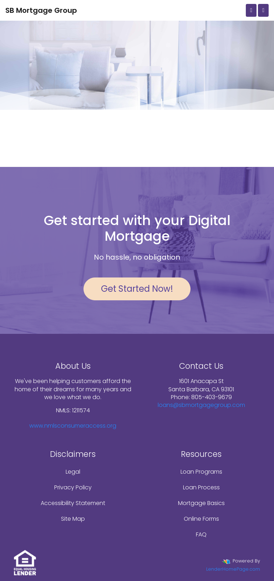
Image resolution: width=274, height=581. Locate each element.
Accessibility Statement (73, 503)
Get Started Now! (137, 289)
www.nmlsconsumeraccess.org (72, 426)
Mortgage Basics (201, 503)
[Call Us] (251, 10)
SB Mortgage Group (41, 10)
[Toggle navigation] (263, 10)
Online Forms (201, 519)
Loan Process (201, 487)
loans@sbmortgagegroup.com (201, 405)
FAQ (201, 534)
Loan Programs (201, 472)
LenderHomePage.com (233, 569)
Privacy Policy (73, 487)
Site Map (73, 519)
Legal (73, 472)
